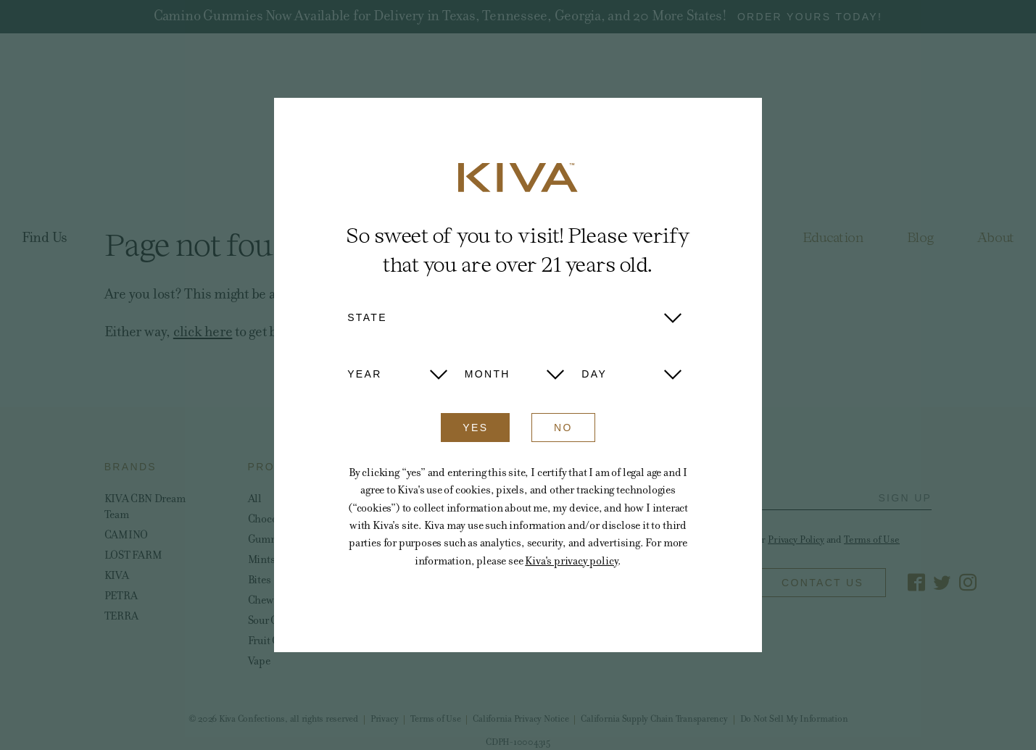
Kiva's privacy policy (571, 560)
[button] (514, 317)
